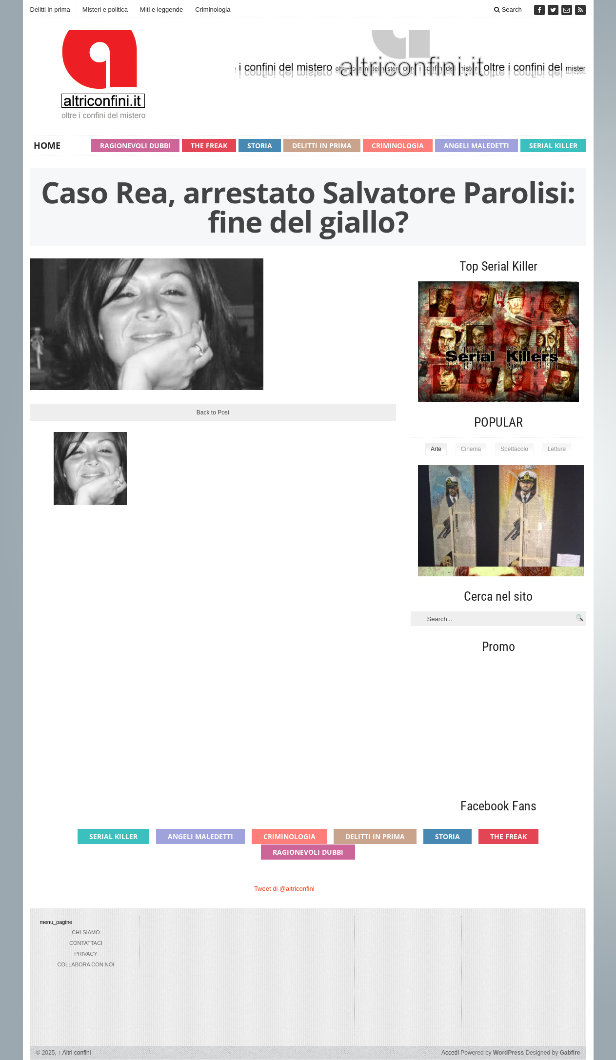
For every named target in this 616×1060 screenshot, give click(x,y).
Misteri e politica (105, 9)
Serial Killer (553, 145)
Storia (259, 145)
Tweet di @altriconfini (284, 888)
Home (47, 145)
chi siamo (85, 932)
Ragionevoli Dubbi (135, 145)
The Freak (209, 145)
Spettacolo (514, 449)
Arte (436, 449)
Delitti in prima (50, 9)
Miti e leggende (161, 9)
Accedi (450, 1052)
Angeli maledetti (476, 145)
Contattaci (85, 943)
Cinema (471, 449)
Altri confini (74, 1052)
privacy (85, 954)
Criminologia (212, 9)
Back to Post (213, 412)
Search (508, 9)
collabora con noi (86, 964)
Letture (557, 449)
